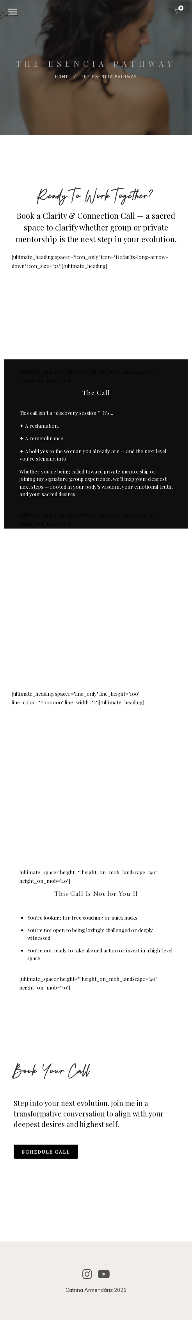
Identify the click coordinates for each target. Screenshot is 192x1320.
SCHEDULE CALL (46, 1152)
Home (62, 76)
